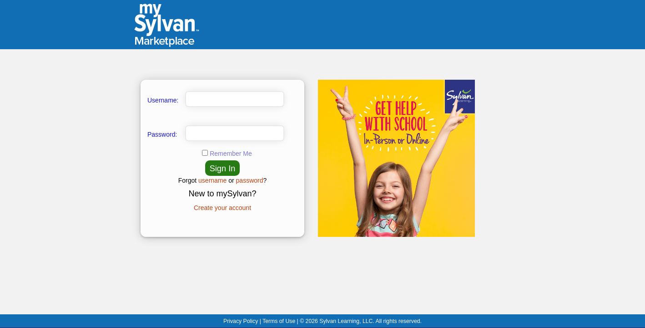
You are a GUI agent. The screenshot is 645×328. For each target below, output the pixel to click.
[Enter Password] (234, 133)
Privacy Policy (241, 321)
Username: (162, 100)
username (212, 180)
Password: (162, 134)
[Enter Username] (234, 99)
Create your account (222, 207)
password (249, 180)
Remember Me (231, 153)
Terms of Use (279, 321)
